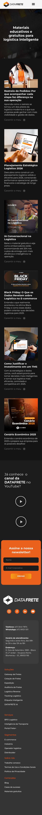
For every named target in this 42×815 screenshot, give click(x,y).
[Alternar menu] (33, 4)
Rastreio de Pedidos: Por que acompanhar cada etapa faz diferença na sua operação (20, 95)
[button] (20, 502)
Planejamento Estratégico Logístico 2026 (21, 167)
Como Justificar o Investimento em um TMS (20, 365)
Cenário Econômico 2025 (20, 434)
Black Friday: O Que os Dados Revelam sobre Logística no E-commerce (20, 295)
